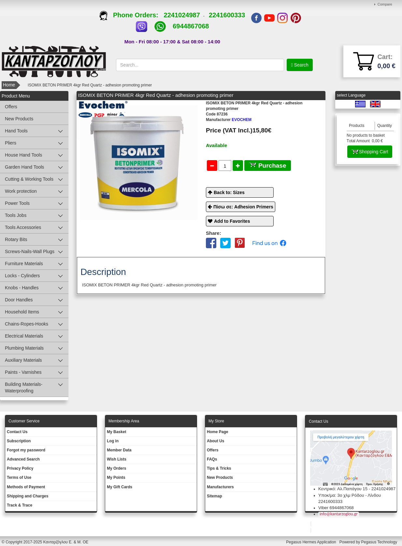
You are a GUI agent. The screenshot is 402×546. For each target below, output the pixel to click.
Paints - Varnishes (23, 372)
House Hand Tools (23, 155)
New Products (19, 118)
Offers (11, 106)
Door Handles (19, 299)
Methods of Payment (26, 487)
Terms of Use (19, 477)
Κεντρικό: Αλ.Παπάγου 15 (342, 488)
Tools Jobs (15, 215)
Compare (385, 4)
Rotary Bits (16, 239)
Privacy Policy (20, 468)
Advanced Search (23, 459)
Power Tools (17, 203)
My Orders (116, 468)
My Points (116, 477)
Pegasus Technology (379, 542)
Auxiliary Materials (23, 360)
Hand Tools (16, 130)
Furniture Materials (24, 263)
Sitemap (214, 496)
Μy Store (216, 421)
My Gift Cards (119, 487)
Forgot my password (26, 450)
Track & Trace (19, 505)
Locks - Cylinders (22, 275)
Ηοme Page (217, 432)
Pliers (10, 142)
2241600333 (227, 15)
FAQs (212, 459)
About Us (215, 441)
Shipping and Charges (27, 496)
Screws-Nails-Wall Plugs (29, 251)
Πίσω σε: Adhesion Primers (243, 206)
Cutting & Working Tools (29, 179)
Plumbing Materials (24, 348)
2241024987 (182, 15)
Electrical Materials (24, 336)
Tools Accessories (23, 227)
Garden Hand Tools (24, 167)
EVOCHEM (228, 119)
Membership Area (123, 421)
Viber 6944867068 (336, 507)
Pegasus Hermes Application (311, 542)
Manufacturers (220, 487)
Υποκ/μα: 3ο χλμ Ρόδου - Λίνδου (349, 495)
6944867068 (191, 26)
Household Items (22, 311)
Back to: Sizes (229, 192)
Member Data (119, 450)
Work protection (21, 191)
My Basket (116, 432)
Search (301, 65)
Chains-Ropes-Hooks (26, 323)
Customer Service (23, 421)
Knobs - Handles (22, 287)
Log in (113, 441)
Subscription (19, 441)
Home (9, 84)
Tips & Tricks (219, 468)
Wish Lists (116, 459)
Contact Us (17, 432)
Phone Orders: (131, 15)
